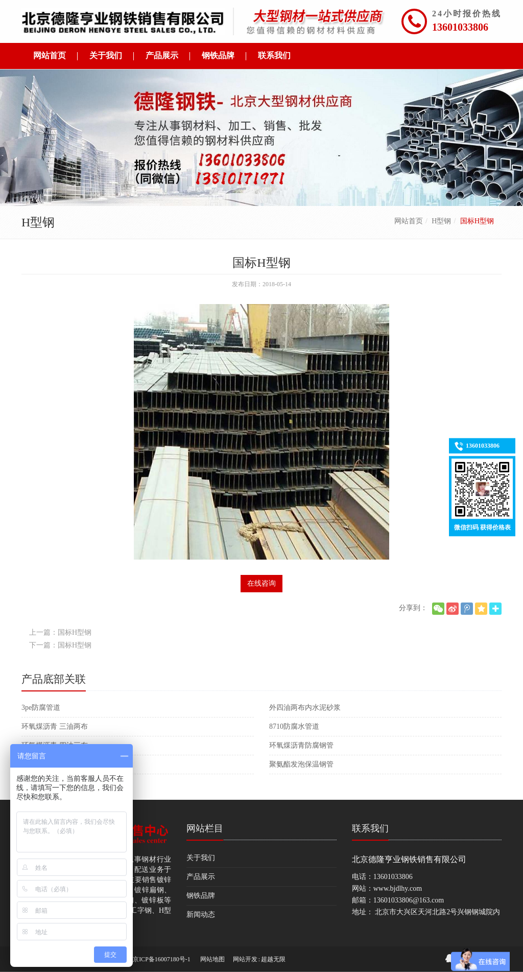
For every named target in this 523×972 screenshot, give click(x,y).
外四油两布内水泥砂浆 (305, 707)
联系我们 (370, 828)
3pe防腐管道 (40, 707)
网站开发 (245, 959)
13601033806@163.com (408, 900)
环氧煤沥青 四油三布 (54, 745)
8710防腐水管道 (294, 726)
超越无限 (273, 959)
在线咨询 (261, 583)
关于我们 (200, 858)
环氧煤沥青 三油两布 (54, 726)
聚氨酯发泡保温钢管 (301, 764)
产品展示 (200, 877)
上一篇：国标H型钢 (60, 632)
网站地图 (212, 959)
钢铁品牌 (200, 895)
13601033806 (460, 27)
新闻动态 (200, 914)
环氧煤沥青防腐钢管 (301, 745)
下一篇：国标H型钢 (60, 645)
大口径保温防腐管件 (53, 764)
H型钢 (441, 221)
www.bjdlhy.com (397, 888)
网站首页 (408, 221)
